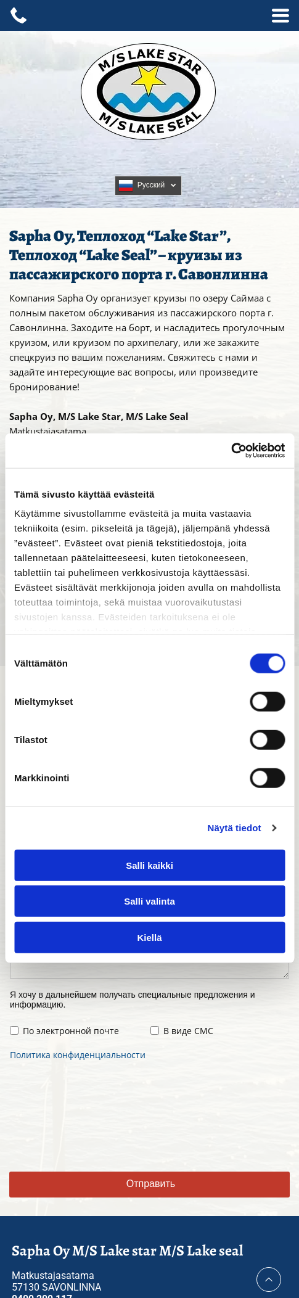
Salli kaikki (149, 865)
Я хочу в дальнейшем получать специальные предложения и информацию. (132, 999)
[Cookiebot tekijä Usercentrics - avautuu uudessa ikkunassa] (231, 451)
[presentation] (60, 1114)
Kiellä (149, 937)
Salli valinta (149, 901)
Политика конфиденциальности (77, 1055)
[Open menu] (280, 15)
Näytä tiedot (234, 828)
